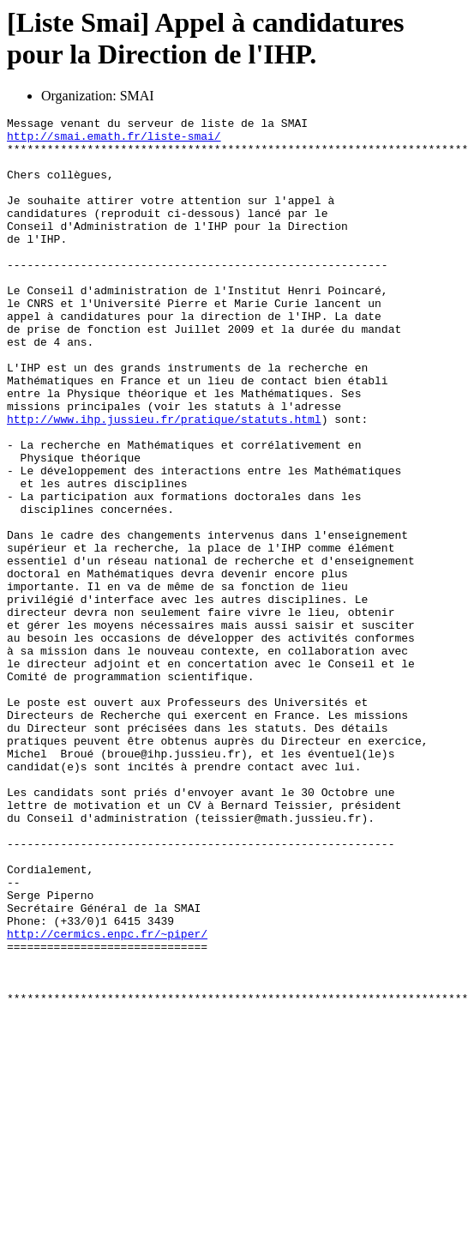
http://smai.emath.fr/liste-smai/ (114, 140)
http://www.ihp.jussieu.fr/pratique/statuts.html (164, 480)
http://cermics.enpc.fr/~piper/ (107, 1098)
